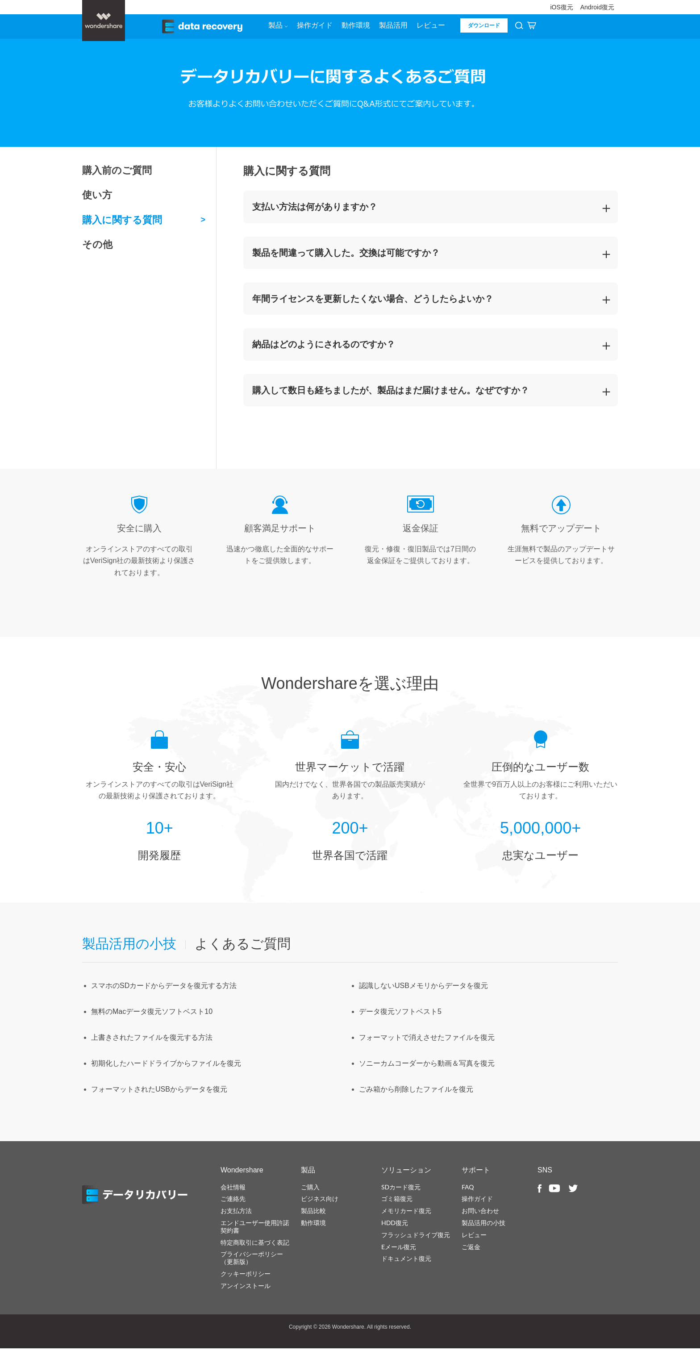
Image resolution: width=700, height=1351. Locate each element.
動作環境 (354, 27)
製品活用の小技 (483, 1225)
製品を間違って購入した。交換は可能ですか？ (346, 255)
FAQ (468, 1189)
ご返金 (471, 1249)
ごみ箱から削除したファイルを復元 (416, 1092)
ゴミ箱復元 (396, 1201)
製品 (277, 27)
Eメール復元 (398, 1249)
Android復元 (597, 7)
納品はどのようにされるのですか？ (323, 347)
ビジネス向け (319, 1201)
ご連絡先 (233, 1201)
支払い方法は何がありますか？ (314, 209)
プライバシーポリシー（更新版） (252, 1260)
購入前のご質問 (117, 172)
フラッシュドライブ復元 (415, 1237)
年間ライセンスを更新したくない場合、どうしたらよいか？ (372, 301)
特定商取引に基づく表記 (255, 1244)
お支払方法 (236, 1213)
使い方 (97, 197)
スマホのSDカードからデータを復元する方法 (164, 988)
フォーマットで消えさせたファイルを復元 (427, 1040)
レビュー (429, 27)
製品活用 (392, 27)
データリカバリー (140, 1197)
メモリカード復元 (406, 1213)
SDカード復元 (401, 1189)
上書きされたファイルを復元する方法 (151, 1040)
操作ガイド (313, 27)
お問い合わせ (480, 1213)
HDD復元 (394, 1225)
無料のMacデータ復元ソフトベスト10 (151, 1014)
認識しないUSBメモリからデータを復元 (423, 988)
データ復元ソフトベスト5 (400, 1014)
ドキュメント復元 (406, 1261)
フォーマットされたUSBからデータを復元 (159, 1092)
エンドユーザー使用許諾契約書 (255, 1228)
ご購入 (310, 1189)
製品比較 (313, 1213)
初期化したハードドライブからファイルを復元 (166, 1066)
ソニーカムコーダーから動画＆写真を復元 (427, 1066)
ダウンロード (483, 28)
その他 (97, 247)
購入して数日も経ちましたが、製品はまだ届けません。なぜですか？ (390, 392)
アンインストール (246, 1288)
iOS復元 (561, 7)
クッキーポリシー (246, 1276)
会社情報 (233, 1189)
